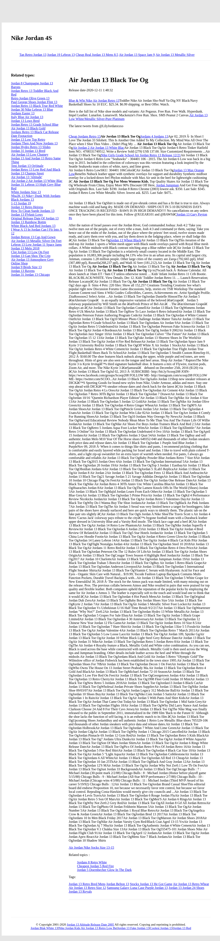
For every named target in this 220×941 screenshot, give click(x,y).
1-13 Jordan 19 (21, 203)
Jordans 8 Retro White (92, 862)
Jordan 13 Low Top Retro (28, 139)
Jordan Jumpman (167, 185)
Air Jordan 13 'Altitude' (26, 177)
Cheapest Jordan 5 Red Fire (95, 866)
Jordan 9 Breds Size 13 (26, 267)
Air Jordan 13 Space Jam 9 (137, 54)
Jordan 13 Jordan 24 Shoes (186, 888)
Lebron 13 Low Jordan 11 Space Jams (36, 244)
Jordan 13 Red (182, 928)
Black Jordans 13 (22, 199)
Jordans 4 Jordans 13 (154, 136)
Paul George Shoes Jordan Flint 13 (34, 102)
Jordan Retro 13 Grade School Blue (34, 124)
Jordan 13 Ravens (23, 271)
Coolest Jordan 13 (161, 928)
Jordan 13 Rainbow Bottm (28, 222)
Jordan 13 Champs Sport (27, 173)
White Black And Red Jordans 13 (33, 226)
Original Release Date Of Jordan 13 (35, 218)
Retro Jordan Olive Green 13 (30, 98)
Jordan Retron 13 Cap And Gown (33, 237)
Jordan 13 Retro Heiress (27, 207)
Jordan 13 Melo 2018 (25, 248)
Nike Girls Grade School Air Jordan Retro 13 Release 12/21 (140, 155)
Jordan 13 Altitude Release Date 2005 (90, 924)
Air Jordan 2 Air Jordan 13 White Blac (98, 147)
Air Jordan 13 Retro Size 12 (87, 888)
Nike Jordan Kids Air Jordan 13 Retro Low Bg (87, 928)
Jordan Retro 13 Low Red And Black (35, 169)
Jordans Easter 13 (23, 113)
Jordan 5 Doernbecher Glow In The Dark (104, 870)
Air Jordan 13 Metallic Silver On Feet (36, 241)
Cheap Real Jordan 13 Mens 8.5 (97, 54)
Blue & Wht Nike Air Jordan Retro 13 (94, 100)
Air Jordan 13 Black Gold (28, 128)
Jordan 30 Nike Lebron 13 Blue (32, 109)
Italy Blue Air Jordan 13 (27, 117)
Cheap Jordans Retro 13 (84, 136)
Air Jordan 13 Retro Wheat (191, 884)
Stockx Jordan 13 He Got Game (151, 884)
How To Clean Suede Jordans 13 (32, 211)
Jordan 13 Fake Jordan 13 (133, 928)
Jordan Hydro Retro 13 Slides (31, 147)
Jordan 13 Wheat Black (125, 240)
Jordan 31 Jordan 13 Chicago (30, 274)
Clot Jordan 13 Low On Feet (30, 252)
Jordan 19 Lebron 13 (61, 54)
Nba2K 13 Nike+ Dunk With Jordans (36, 196)
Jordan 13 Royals (80, 891)
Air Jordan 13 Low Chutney (29, 154)
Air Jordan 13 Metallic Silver (175, 54)
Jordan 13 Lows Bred (25, 121)
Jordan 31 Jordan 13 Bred (28, 151)
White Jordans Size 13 (26, 192)
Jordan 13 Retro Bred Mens (87, 884)
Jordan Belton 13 (117, 884)
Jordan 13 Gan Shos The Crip (30, 256)
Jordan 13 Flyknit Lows (27, 214)
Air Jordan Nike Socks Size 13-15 (91, 847)
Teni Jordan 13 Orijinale (27, 166)
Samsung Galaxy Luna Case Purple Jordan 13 (137, 888)
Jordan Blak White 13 (44, 928)
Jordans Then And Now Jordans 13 (34, 143)
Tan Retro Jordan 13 (32, 54)
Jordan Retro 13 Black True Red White (37, 106)
